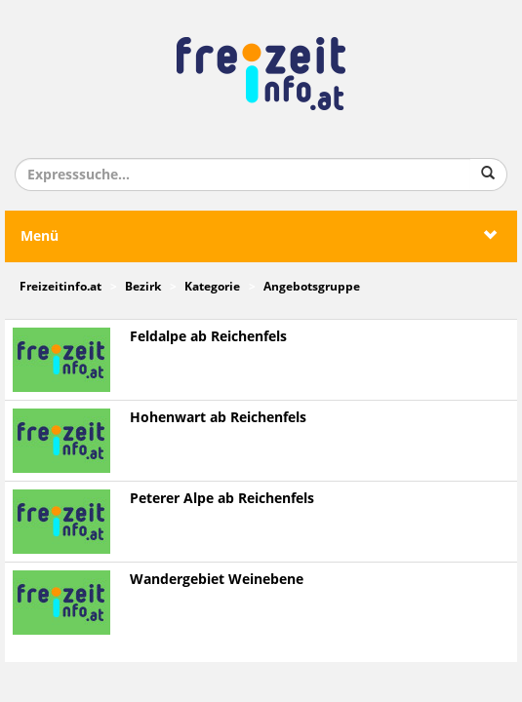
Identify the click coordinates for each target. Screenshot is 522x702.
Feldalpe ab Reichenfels (208, 337)
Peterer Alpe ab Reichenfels (222, 498)
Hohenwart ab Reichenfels (218, 418)
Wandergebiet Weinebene (216, 579)
